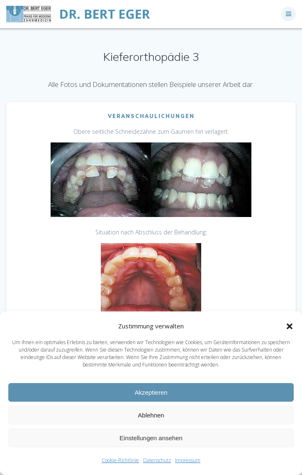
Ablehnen (151, 415)
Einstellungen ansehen (151, 437)
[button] (289, 326)
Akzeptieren (150, 392)
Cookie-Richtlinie (120, 460)
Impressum (187, 460)
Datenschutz (157, 460)
